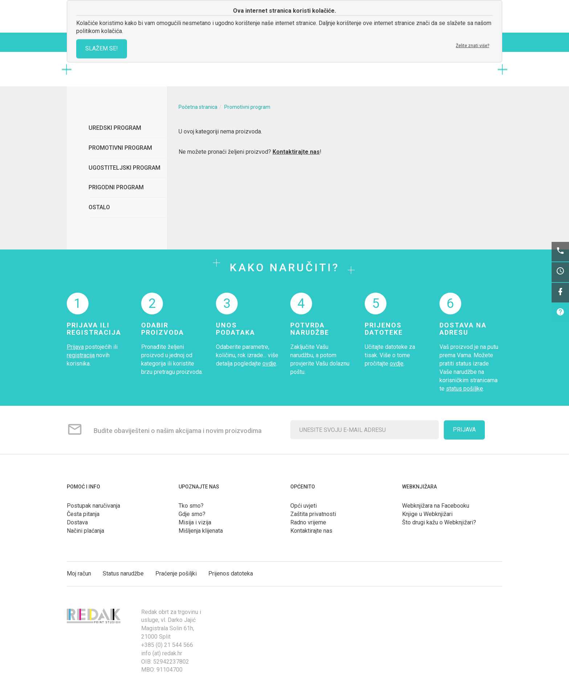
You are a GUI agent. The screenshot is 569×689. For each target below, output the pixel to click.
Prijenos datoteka (230, 573)
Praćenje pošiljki (176, 573)
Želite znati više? (472, 45)
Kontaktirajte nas (296, 151)
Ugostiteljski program (124, 167)
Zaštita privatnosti (313, 514)
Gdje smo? (192, 514)
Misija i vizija (195, 522)
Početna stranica (198, 107)
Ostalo (99, 207)
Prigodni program (116, 187)
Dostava (77, 522)
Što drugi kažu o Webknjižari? (439, 522)
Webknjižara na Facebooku (435, 505)
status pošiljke (464, 388)
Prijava (75, 346)
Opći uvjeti (303, 505)
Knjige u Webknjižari (427, 514)
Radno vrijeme (308, 522)
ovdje (269, 363)
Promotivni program (120, 147)
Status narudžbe (123, 573)
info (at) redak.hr (161, 653)
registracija (81, 355)
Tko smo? (191, 505)
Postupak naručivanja (93, 505)
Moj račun (79, 573)
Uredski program (115, 127)
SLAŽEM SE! (101, 48)
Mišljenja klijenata (201, 530)
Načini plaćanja (85, 530)
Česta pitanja (83, 514)
